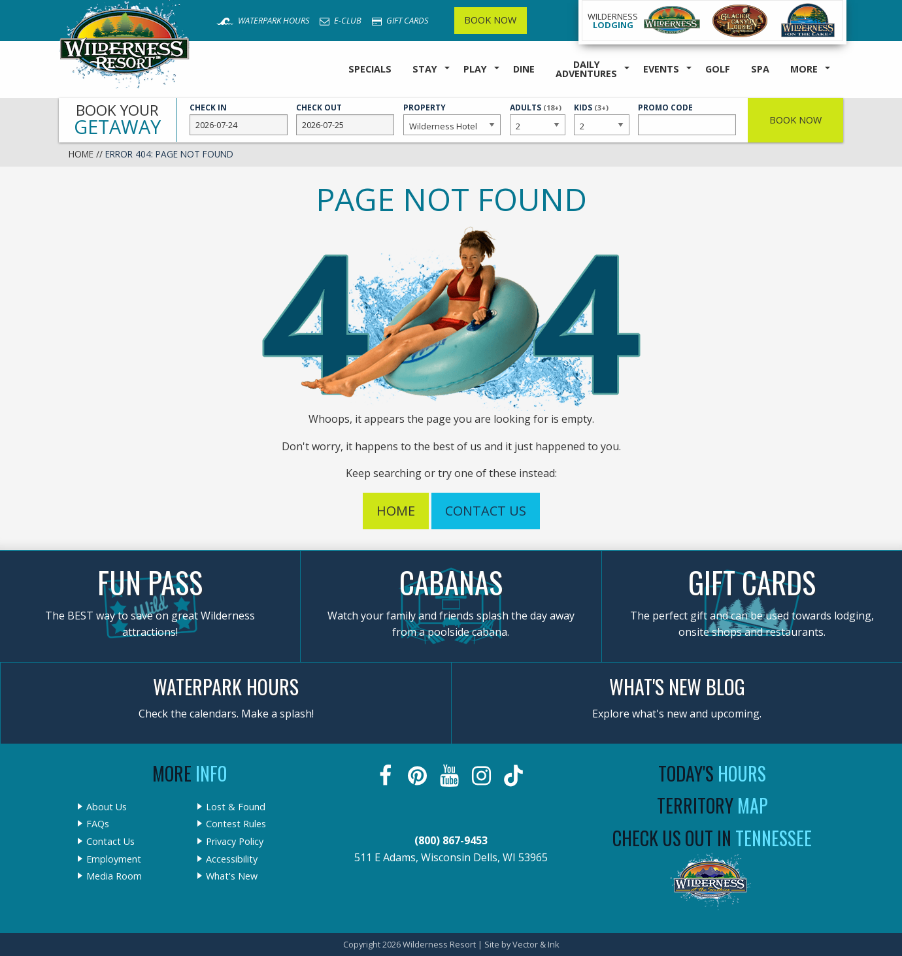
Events (661, 69)
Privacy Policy (234, 842)
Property (452, 119)
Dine (524, 69)
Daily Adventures (586, 69)
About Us (106, 807)
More (804, 69)
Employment (113, 859)
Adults (537, 118)
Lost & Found (235, 807)
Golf (717, 69)
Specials (370, 69)
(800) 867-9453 (451, 840)
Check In (239, 119)
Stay (424, 69)
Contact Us (485, 510)
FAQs (97, 824)
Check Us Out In (712, 838)
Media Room (114, 876)
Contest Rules (236, 824)
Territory (712, 805)
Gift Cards (400, 20)
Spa (760, 69)
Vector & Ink (536, 944)
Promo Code (687, 119)
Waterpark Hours (262, 20)
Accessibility (232, 859)
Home (81, 154)
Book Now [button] (795, 120)
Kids (601, 118)
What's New (232, 876)
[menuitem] (370, 69)
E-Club (340, 20)
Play (475, 69)
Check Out (345, 119)
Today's (712, 773)
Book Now (490, 20)
